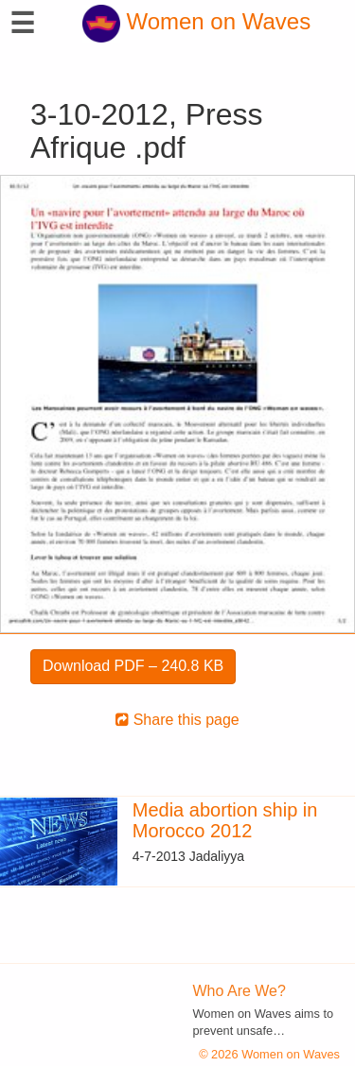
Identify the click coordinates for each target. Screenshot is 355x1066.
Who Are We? (239, 991)
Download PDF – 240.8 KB (133, 666)
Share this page (177, 720)
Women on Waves (196, 21)
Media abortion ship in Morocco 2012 (225, 820)
